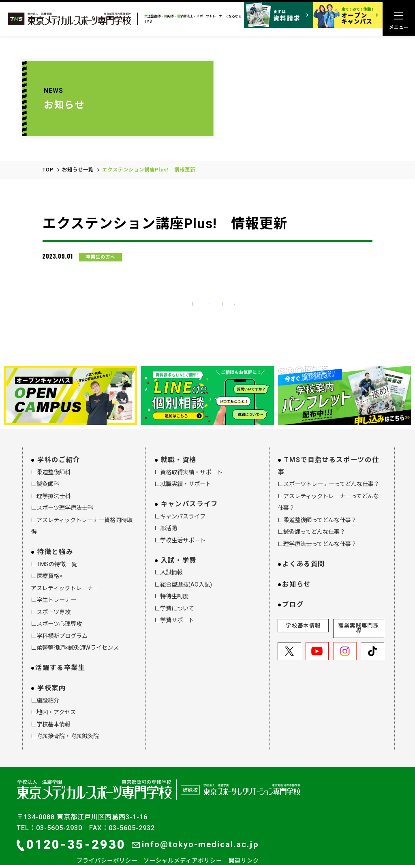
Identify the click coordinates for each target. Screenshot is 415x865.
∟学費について (174, 584)
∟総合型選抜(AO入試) (183, 560)
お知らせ (296, 560)
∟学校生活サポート (179, 516)
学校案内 (51, 664)
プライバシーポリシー (107, 837)
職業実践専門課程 (358, 604)
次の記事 (266, 274)
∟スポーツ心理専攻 (56, 600)
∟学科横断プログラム (59, 612)
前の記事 (149, 274)
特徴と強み (55, 528)
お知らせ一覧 (78, 136)
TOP (48, 136)
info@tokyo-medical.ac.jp (195, 821)
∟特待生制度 (171, 573)
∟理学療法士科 (51, 472)
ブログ (293, 581)
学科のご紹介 (58, 436)
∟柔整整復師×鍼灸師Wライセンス (75, 624)
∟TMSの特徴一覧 (54, 540)
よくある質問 (303, 540)
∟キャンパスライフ (179, 492)
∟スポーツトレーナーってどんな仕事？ (328, 460)
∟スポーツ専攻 (51, 588)
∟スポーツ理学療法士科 (62, 484)
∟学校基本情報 (51, 700)
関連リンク (244, 837)
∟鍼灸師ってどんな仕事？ (311, 508)
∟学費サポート (174, 596)
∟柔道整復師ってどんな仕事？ (317, 496)
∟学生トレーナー (53, 576)
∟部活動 (165, 504)
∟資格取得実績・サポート (188, 448)
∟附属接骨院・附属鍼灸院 (65, 712)
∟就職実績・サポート (182, 460)
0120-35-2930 (71, 821)
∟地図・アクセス (53, 688)
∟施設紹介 (45, 676)
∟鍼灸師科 (45, 460)
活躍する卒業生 (60, 644)
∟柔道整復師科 (51, 448)
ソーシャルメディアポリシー (182, 837)
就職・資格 (179, 436)
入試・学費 (179, 536)
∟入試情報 (168, 549)
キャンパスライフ (189, 480)
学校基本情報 (303, 602)
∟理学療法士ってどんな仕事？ (317, 520)
